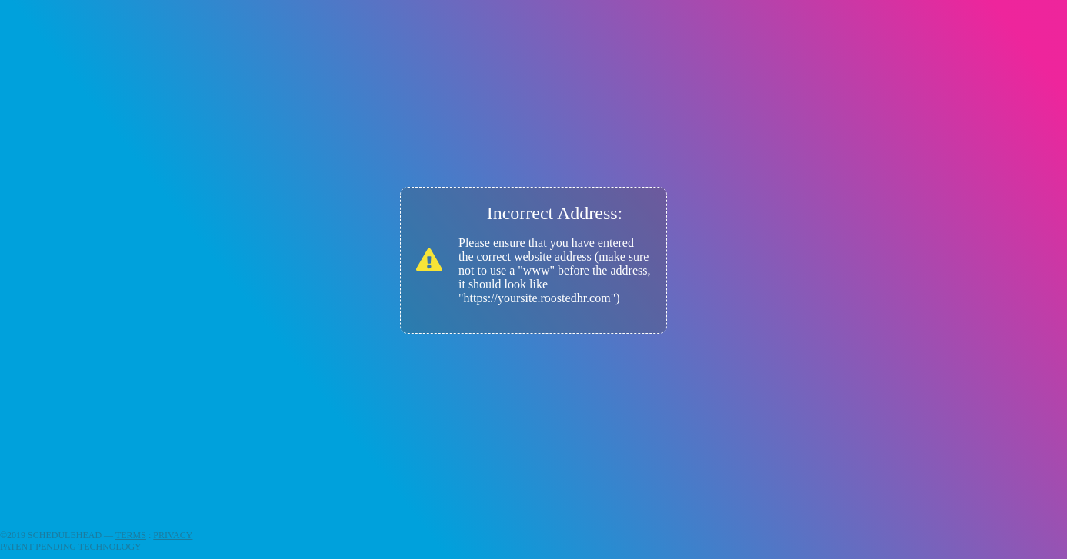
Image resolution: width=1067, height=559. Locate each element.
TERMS (130, 535)
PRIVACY (172, 535)
